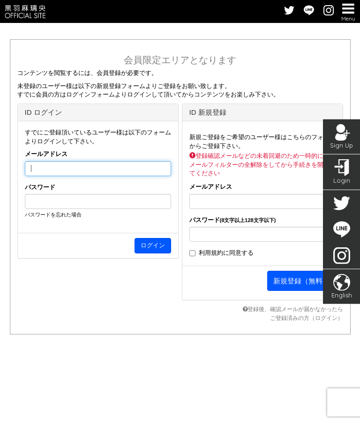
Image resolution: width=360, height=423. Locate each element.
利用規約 (211, 252)
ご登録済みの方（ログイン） (306, 318)
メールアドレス (46, 153)
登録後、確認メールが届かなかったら (293, 309)
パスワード (40, 187)
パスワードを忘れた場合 (53, 214)
